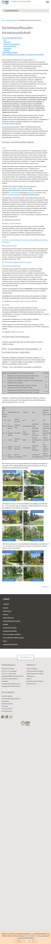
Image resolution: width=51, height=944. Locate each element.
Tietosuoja (4, 706)
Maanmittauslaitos (32, 669)
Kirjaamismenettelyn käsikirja (34, 674)
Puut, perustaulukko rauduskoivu (12, 634)
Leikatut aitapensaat (8, 617)
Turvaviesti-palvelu (7, 679)
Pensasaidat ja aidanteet (11, 266)
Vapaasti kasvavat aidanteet (10, 644)
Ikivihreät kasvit (7, 611)
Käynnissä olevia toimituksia (34, 681)
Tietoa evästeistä (6, 711)
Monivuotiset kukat (9, 46)
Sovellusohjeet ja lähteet (9, 52)
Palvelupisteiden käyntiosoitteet (11, 686)
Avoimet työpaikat (6, 696)
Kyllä (19, 941)
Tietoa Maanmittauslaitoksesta (10, 699)
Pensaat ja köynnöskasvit (11, 44)
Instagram (10, 717)
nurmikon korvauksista (17, 332)
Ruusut (5, 641)
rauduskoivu (13, 192)
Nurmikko (6, 50)
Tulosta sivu (45, 587)
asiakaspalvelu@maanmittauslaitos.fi (12, 676)
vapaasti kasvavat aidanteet (28, 301)
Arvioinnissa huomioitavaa (10, 127)
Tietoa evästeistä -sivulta (32, 936)
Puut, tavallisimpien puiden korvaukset (13, 637)
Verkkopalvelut (30, 676)
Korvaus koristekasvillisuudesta (12, 38)
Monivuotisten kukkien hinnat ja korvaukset (17, 262)
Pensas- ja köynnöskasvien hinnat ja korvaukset (19, 240)
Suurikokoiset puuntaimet (10, 631)
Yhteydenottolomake (7, 669)
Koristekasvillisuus (11, 10)
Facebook (2, 717)
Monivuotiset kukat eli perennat (11, 621)
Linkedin (6, 717)
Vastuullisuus (5, 701)
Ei (33, 941)
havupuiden (9, 194)
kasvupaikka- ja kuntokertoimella (19, 188)
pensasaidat (14, 301)
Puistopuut (6, 42)
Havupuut (5, 607)
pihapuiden (31, 192)
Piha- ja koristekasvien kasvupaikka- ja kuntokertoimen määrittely (23, 54)
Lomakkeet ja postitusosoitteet (10, 684)
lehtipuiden (18, 194)
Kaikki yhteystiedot (7, 704)
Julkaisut (28, 679)
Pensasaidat (7, 48)
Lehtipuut (5, 614)
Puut (4, 40)
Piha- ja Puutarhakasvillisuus (9, 20)
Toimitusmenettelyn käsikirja (34, 671)
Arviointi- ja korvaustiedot (21, 1)
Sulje (47, 3)
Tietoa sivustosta (6, 709)
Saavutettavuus (31, 684)
